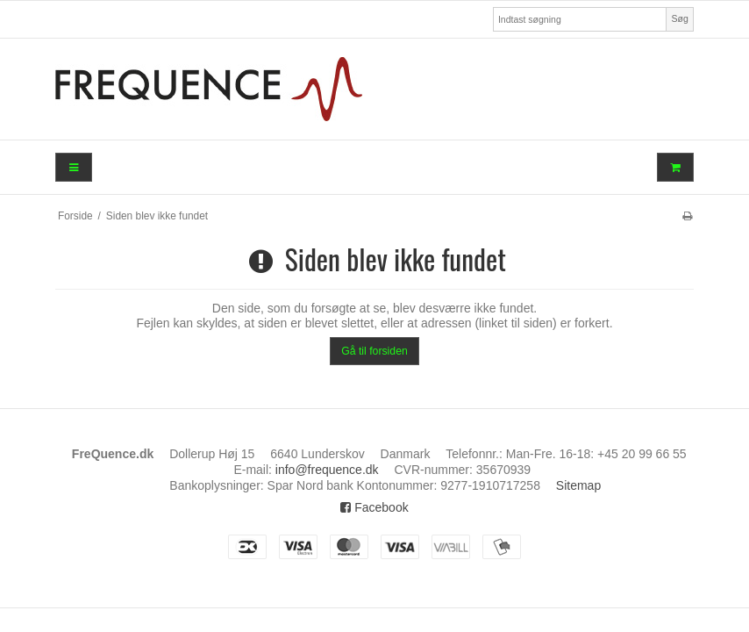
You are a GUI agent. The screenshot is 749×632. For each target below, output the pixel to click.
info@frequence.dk (327, 470)
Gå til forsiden (374, 351)
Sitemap (578, 485)
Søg (679, 18)
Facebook (374, 507)
